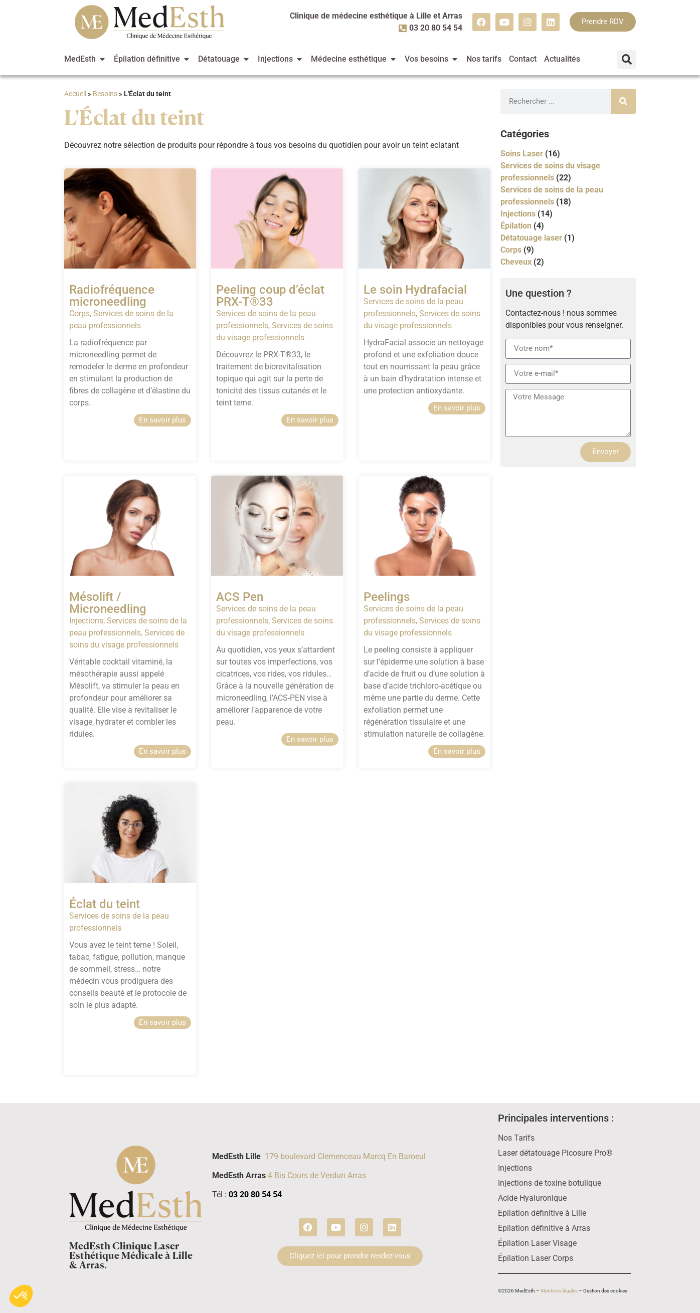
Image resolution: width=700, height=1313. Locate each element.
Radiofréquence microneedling (111, 296)
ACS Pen (239, 597)
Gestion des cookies (605, 1290)
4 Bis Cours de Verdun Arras (317, 1175)
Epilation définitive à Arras (544, 1228)
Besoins (105, 94)
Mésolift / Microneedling (109, 603)
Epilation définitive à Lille (542, 1213)
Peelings (387, 597)
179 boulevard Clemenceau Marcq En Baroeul (345, 1156)
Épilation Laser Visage (537, 1243)
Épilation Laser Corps (535, 1258)
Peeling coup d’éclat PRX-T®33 (270, 296)
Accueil (75, 94)
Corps (79, 313)
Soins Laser (521, 153)
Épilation (516, 226)
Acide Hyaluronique (532, 1198)
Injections (86, 620)
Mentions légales (559, 1290)
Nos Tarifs (516, 1138)
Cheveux (516, 262)
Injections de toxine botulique (549, 1183)
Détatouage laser (531, 238)
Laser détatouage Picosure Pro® (555, 1153)
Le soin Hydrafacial (415, 290)
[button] (626, 59)
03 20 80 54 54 (255, 1194)
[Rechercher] (623, 101)
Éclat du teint (104, 904)
